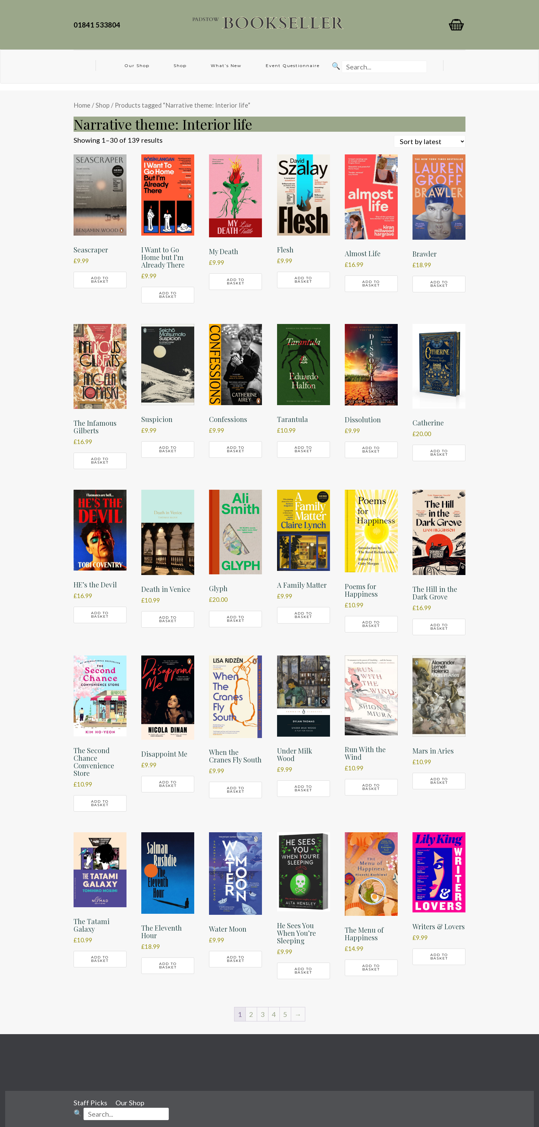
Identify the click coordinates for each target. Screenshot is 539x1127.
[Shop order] (429, 141)
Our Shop (137, 65)
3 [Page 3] (263, 1014)
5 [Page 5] (285, 1014)
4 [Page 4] (274, 1014)
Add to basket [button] (100, 280)
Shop (180, 65)
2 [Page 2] (251, 1014)
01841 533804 (98, 25)
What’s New (226, 65)
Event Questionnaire (293, 65)
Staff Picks (90, 1102)
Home (82, 105)
